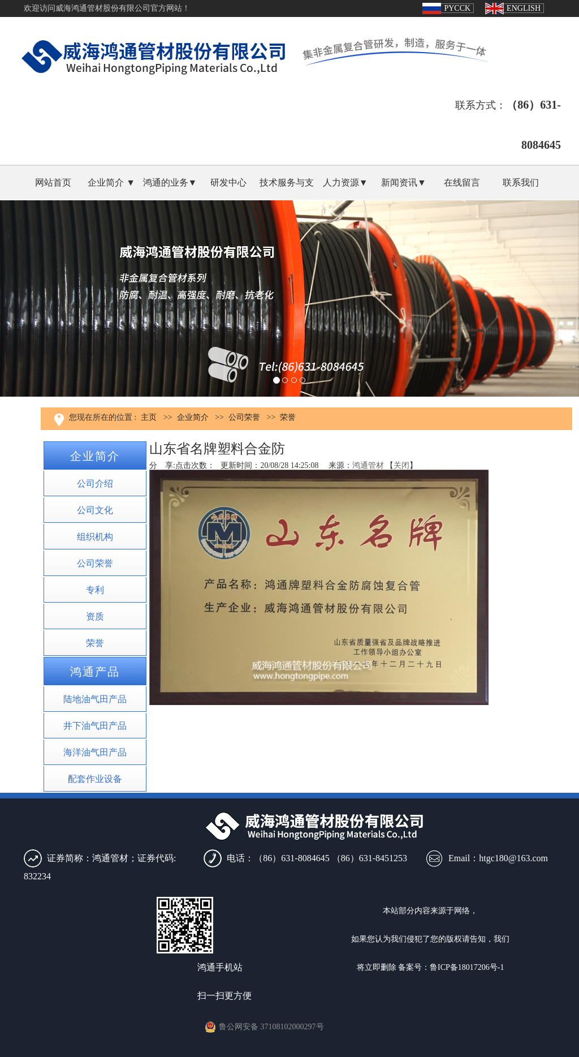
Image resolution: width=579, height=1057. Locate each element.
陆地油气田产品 (95, 699)
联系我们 (521, 182)
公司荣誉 (244, 417)
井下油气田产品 (95, 726)
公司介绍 (95, 483)
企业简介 (193, 417)
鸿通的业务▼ (170, 182)
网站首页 (53, 182)
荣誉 (288, 417)
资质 (95, 616)
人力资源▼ (345, 182)
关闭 (401, 465)
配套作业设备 (95, 779)
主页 (149, 417)
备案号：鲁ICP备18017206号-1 (451, 967)
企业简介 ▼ (111, 182)
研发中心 (228, 182)
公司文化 (95, 510)
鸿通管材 (368, 465)
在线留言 (462, 182)
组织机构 (95, 537)
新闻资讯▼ (403, 182)
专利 (95, 590)
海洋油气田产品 (95, 752)
